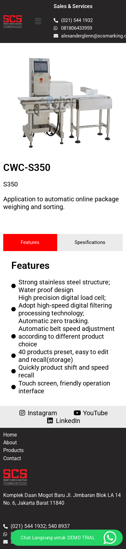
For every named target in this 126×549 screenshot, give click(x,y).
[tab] (30, 242)
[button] (37, 21)
